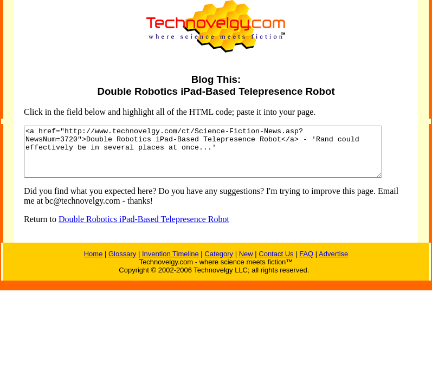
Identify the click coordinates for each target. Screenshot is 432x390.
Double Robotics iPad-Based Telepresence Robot (135, 228)
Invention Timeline (170, 263)
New (246, 263)
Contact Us (276, 263)
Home (93, 263)
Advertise (333, 263)
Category (218, 263)
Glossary (122, 263)
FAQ (306, 263)
